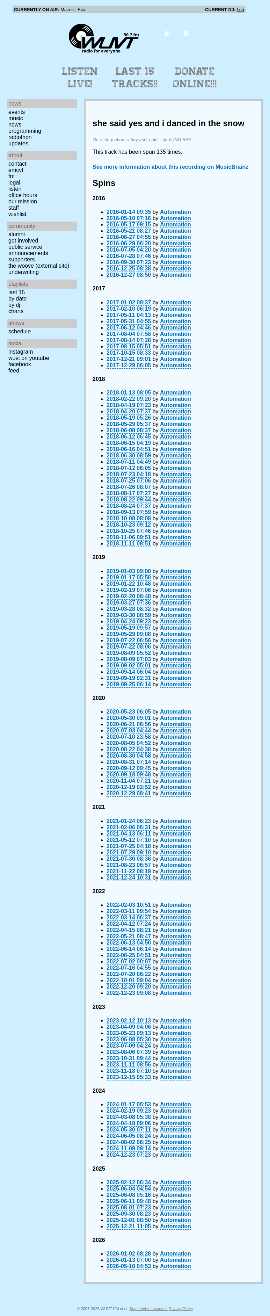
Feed (13, 371)
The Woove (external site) (38, 266)
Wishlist (17, 214)
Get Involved (23, 241)
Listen (14, 189)
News (14, 125)
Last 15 (16, 292)
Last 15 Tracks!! (135, 77)
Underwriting (23, 272)
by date (17, 299)
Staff (13, 208)
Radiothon (20, 137)
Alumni (16, 234)
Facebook (19, 364)
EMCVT (15, 170)
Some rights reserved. (149, 1309)
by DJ (14, 305)
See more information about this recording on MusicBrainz (170, 167)
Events (16, 112)
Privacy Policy (181, 1309)
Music (15, 118)
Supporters (21, 259)
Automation (175, 212)
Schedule (19, 331)
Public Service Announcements (28, 250)
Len (240, 9)
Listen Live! (80, 77)
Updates (18, 143)
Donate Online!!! (195, 77)
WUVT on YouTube (28, 358)
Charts (16, 311)
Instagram (20, 352)
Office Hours (22, 195)
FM (11, 176)
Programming (24, 131)
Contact (17, 164)
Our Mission (22, 201)
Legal (14, 183)
